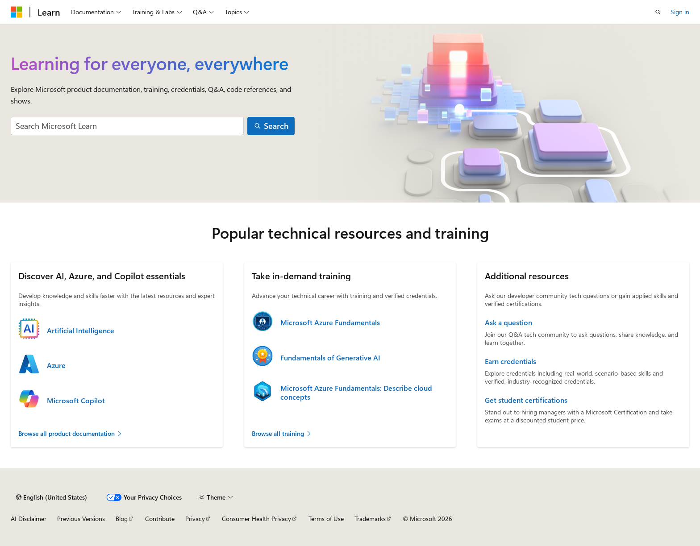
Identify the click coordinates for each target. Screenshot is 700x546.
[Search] (271, 126)
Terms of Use (326, 518)
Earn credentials (510, 361)
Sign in (680, 12)
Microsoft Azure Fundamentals (330, 322)
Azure (56, 365)
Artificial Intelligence (80, 330)
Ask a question (508, 322)
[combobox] (127, 126)
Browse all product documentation (70, 433)
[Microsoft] (16, 12)
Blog (122, 518)
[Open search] (658, 12)
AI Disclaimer (28, 518)
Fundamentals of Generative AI (330, 357)
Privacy (195, 518)
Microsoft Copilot (76, 400)
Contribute (160, 518)
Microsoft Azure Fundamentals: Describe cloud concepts (356, 392)
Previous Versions (81, 518)
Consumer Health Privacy (256, 518)
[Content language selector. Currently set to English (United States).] (51, 497)
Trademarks (370, 518)
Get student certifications (526, 400)
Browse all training (282, 433)
